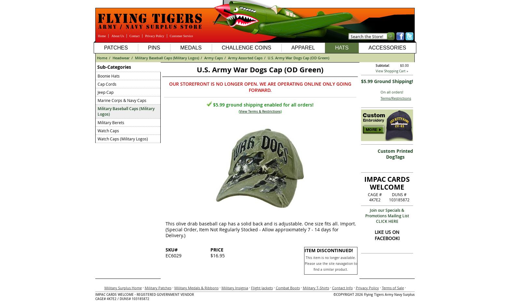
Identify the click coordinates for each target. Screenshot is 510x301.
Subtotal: (383, 66)
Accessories (387, 47)
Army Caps (213, 57)
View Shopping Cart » (392, 71)
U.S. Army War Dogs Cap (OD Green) (298, 57)
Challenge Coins (246, 47)
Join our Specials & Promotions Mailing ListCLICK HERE (387, 216)
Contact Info (342, 287)
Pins (154, 47)
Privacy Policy (154, 36)
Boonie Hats (109, 76)
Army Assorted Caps (245, 57)
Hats (341, 47)
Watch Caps (108, 130)
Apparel (303, 47)
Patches (116, 47)
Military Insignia (234, 287)
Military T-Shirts (316, 287)
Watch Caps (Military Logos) (123, 138)
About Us (117, 36)
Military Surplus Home (123, 287)
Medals (191, 47)
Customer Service (181, 36)
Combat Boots (288, 287)
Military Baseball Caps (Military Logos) (167, 57)
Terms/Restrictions (396, 98)
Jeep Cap (106, 92)
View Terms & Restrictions (260, 111)
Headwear (121, 57)
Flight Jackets (262, 287)
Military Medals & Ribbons (196, 287)
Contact (134, 36)
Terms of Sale (393, 287)
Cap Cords (107, 84)
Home (102, 36)
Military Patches (158, 287)
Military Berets (111, 122)
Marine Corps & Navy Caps (122, 100)
